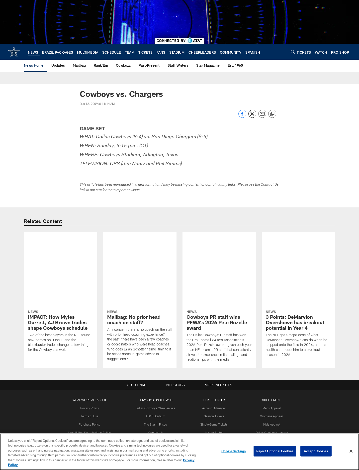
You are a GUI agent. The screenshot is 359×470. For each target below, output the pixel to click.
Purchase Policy (89, 351)
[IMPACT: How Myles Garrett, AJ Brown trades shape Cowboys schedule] (60, 258)
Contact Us (155, 359)
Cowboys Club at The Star (155, 367)
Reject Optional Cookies (274, 451)
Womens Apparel (271, 343)
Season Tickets (214, 343)
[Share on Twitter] (252, 116)
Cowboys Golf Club (155, 376)
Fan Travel (214, 376)
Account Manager (214, 335)
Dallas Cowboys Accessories (272, 367)
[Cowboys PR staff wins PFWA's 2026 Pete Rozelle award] (219, 263)
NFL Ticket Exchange (214, 367)
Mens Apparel (272, 335)
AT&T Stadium (155, 343)
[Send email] (262, 116)
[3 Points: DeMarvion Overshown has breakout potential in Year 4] (298, 261)
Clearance (271, 376)
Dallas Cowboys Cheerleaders (155, 335)
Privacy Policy (89, 335)
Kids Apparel (271, 351)
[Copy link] (272, 114)
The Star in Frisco (155, 351)
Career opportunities (89, 367)
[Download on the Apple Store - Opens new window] (161, 416)
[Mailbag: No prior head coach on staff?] (140, 263)
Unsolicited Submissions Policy (89, 359)
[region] (179, 451)
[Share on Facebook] (242, 116)
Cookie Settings (233, 451)
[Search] (293, 51)
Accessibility (89, 376)
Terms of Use (89, 343)
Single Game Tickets (214, 351)
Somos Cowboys (155, 384)
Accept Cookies (316, 451)
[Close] (351, 451)
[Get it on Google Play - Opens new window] (196, 418)
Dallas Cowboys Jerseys (272, 359)
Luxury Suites (214, 359)
